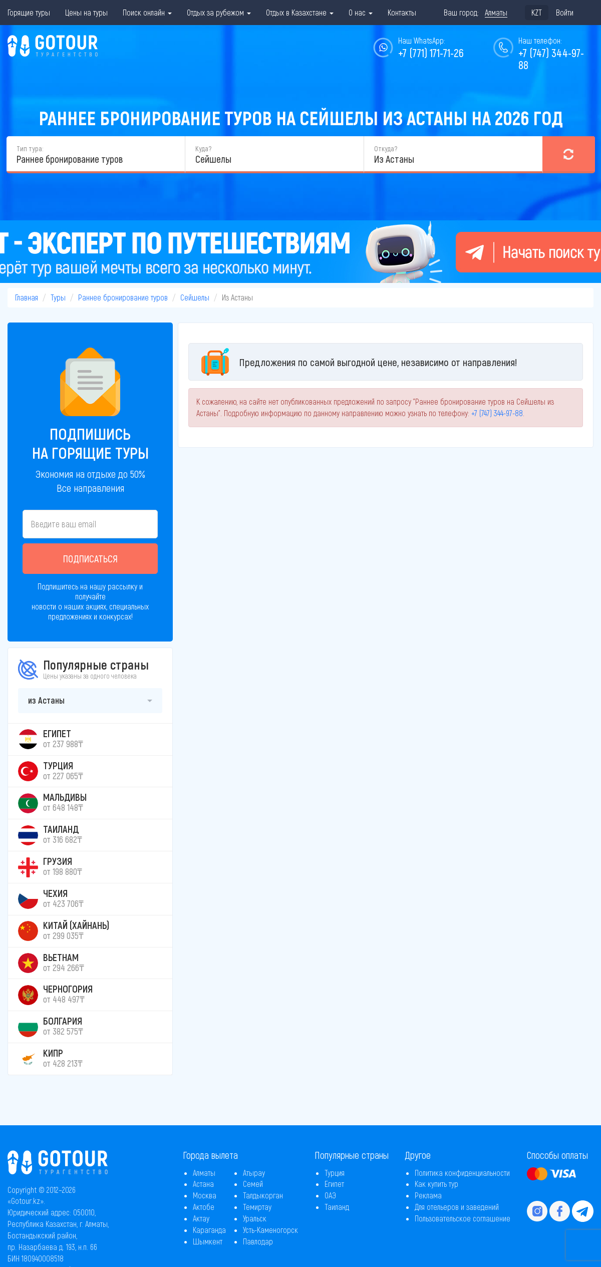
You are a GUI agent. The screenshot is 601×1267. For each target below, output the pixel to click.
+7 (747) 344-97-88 (551, 58)
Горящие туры (29, 12)
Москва (204, 1195)
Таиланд (337, 1206)
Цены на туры (86, 12)
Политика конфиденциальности (462, 1172)
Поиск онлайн (147, 12)
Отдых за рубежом (219, 12)
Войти (564, 12)
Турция (335, 1172)
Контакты (402, 12)
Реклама (428, 1195)
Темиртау (257, 1206)
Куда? (203, 148)
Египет (334, 1183)
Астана (203, 1183)
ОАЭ (330, 1195)
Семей (253, 1183)
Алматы (204, 1172)
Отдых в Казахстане (300, 12)
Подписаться (90, 558)
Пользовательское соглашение (462, 1218)
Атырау (254, 1172)
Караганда (209, 1229)
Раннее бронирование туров (123, 297)
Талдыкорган (263, 1195)
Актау (201, 1218)
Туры (58, 297)
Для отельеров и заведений (457, 1206)
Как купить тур (436, 1183)
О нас (361, 12)
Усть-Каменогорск (270, 1229)
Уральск (254, 1218)
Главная (26, 297)
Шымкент (207, 1241)
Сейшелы (194, 297)
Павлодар (258, 1241)
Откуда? (385, 148)
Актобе (203, 1206)
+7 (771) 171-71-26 (431, 52)
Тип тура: (30, 148)
